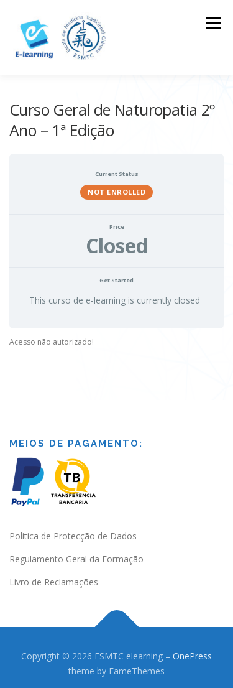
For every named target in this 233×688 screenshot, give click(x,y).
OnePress (192, 656)
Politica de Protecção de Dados (73, 536)
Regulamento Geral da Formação (76, 559)
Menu (212, 23)
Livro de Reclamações (53, 582)
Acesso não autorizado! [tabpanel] (51, 342)
